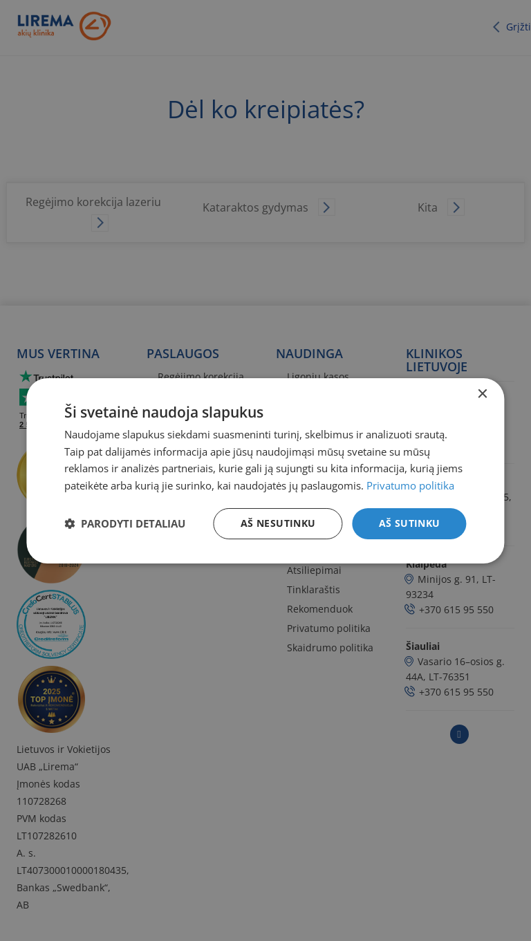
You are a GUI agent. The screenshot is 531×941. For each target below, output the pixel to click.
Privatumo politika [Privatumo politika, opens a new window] (410, 485)
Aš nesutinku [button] (278, 523)
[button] (124, 523)
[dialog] (265, 470)
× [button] (482, 394)
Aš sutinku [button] (409, 523)
